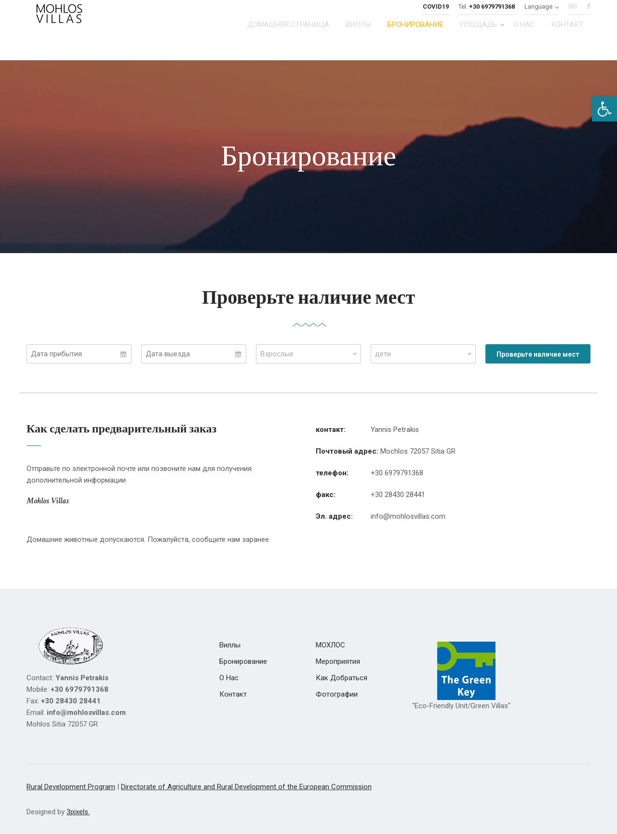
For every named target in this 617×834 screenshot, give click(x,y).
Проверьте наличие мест (537, 354)
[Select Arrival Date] (79, 353)
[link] (604, 108)
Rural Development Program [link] (71, 786)
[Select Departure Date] (193, 353)
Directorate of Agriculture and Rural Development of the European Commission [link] (246, 786)
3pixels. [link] (78, 811)
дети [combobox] (383, 354)
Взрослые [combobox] (277, 354)
